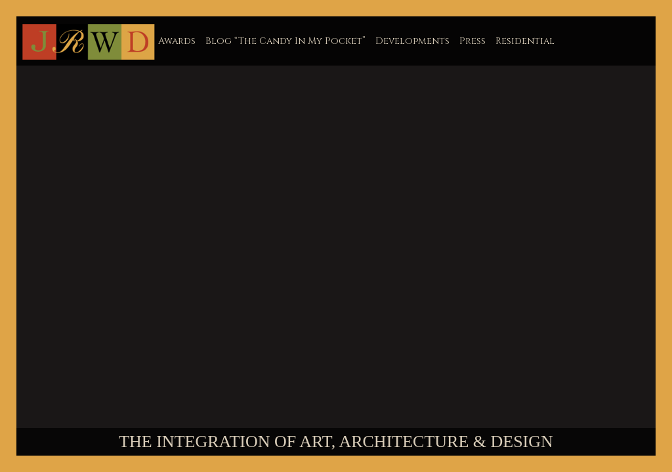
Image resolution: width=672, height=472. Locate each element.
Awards (177, 41)
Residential (525, 41)
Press (472, 41)
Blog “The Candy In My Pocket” (285, 41)
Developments (412, 41)
